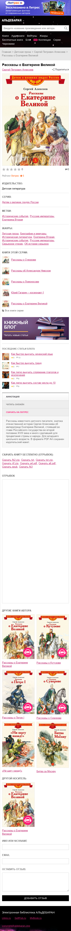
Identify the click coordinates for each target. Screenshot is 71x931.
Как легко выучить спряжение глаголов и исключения (35, 373)
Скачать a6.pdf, (47, 463)
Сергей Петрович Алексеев (49, 51)
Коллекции (44, 39)
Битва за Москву (46, 771)
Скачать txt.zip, (44, 460)
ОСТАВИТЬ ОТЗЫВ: (14, 869)
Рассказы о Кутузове (49, 662)
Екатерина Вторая (12, 219)
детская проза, (10, 233)
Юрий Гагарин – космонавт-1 (27, 292)
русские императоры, (42, 216)
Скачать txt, (28, 460)
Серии (57, 39)
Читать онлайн (15, 404)
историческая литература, (17, 237)
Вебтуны (32, 35)
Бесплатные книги (12, 39)
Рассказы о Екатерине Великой (29, 303)
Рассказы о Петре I (13, 717)
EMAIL (6, 855)
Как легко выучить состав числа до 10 (33, 382)
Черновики (8, 43)
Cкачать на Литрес (17, 412)
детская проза (22, 51)
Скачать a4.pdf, (29, 463)
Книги (5, 35)
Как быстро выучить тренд (26, 363)
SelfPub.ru (20, 918)
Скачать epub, (10, 466)
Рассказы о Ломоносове (25, 281)
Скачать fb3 (26, 466)
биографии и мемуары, (33, 233)
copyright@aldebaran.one (16, 925)
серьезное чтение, (12, 243)
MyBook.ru (36, 918)
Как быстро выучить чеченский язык (32, 354)
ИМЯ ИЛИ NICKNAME (14, 840)
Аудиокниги (17, 35)
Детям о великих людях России (20, 202)
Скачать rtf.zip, (10, 463)
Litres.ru (6, 918)
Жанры (44, 35)
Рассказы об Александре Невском (31, 270)
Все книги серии (14, 310)
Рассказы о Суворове (23, 259)
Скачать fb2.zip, (11, 460)
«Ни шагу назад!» (12, 770)
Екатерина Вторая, (44, 237)
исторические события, (15, 216)
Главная (6, 51)
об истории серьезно (36, 243)
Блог (28, 39)
